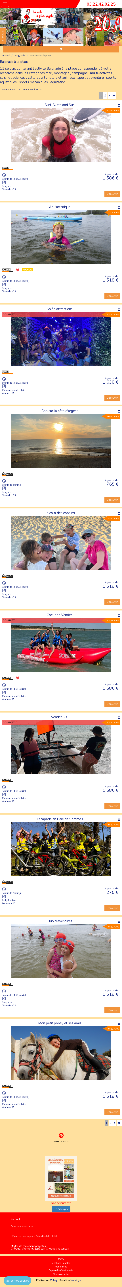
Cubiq (53, 1280)
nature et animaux (61, 77)
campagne (80, 73)
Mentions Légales (61, 1263)
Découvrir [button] (112, 194)
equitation (58, 82)
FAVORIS (2, 35)
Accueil (6, 55)
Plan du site (61, 1266)
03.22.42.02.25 (101, 4)
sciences (19, 77)
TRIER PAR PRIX (9, 89)
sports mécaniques (33, 82)
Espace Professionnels (61, 1270)
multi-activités (101, 73)
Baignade (20, 55)
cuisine (5, 77)
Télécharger (61, 1209)
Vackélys (75, 1280)
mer (48, 73)
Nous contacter (61, 1274)
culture (33, 77)
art (43, 77)
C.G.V (61, 1259)
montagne (61, 73)
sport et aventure (90, 77)
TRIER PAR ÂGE (30, 89)
